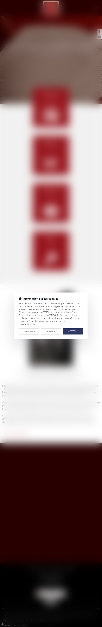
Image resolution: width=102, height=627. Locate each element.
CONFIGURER (29, 331)
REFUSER (51, 331)
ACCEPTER (73, 331)
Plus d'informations (28, 324)
